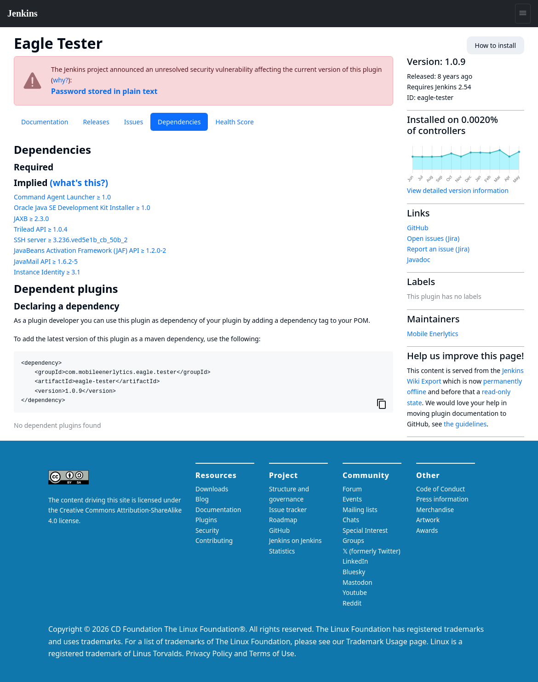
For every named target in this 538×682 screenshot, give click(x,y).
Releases (96, 121)
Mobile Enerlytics (432, 333)
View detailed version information (458, 190)
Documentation (44, 121)
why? (60, 80)
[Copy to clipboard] (381, 404)
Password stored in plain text (104, 91)
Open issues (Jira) (433, 238)
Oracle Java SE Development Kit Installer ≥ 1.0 (82, 207)
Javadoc (418, 259)
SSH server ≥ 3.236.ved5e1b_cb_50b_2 (70, 239)
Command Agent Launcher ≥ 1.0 (62, 196)
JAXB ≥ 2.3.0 (31, 218)
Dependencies (179, 121)
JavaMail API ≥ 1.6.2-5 (46, 261)
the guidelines (465, 424)
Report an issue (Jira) (438, 249)
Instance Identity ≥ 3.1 (47, 272)
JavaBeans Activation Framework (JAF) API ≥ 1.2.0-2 (90, 250)
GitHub (418, 227)
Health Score (234, 121)
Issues (133, 121)
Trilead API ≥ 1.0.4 (40, 229)
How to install (495, 45)
